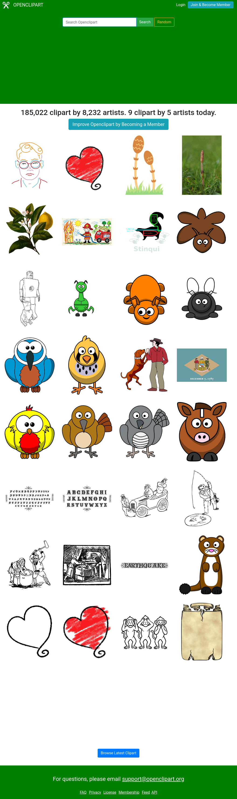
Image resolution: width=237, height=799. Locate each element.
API (154, 792)
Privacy (95, 792)
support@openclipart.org (153, 779)
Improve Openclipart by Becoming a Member (118, 124)
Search (145, 22)
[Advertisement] (118, 65)
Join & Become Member (210, 5)
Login (180, 5)
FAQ (83, 792)
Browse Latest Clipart (118, 753)
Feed (146, 792)
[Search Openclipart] (99, 22)
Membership (129, 792)
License (109, 792)
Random (164, 22)
